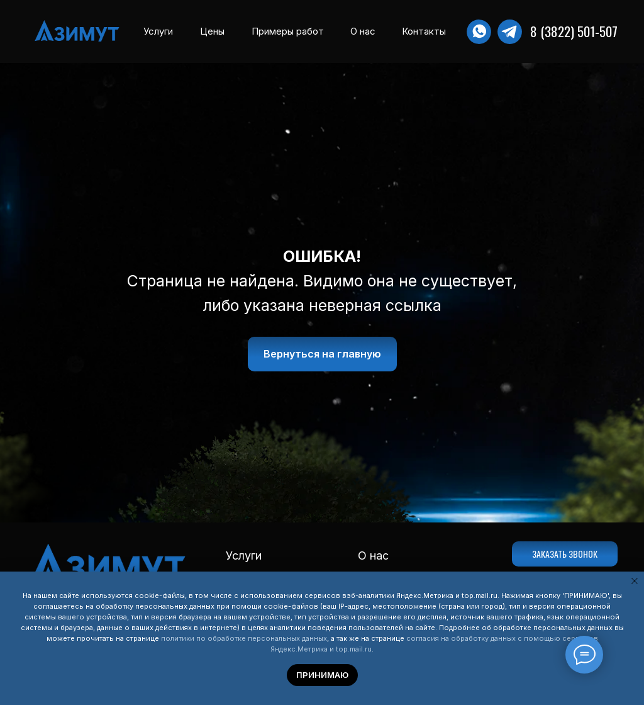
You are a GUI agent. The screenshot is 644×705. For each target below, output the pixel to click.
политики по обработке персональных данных (244, 638)
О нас (362, 31)
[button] (565, 554)
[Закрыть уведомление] (634, 581)
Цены (212, 31)
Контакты (424, 31)
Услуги (158, 31)
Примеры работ (288, 31)
